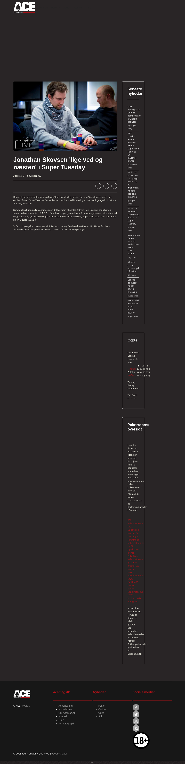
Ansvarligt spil (66, 723)
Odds (66, 7)
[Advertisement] (92, 39)
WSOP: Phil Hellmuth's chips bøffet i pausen (133, 308)
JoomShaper (60, 753)
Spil (90, 7)
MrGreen (131, 369)
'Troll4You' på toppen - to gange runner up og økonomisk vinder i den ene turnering (133, 188)
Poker (54, 7)
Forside (44, 7)
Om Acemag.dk (67, 713)
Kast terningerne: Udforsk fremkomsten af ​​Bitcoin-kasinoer (133, 117)
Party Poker (133, 539)
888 (129, 520)
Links (61, 720)
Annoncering (66, 705)
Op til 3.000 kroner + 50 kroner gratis (133, 533)
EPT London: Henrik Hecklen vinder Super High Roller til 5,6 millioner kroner (133, 150)
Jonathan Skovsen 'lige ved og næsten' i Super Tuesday (133, 219)
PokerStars (132, 556)
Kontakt (63, 716)
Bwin (129, 572)
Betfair (130, 375)
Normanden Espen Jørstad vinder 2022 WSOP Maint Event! (133, 246)
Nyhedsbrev (65, 709)
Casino (78, 7)
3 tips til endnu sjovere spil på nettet (133, 269)
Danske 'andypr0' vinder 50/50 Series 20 (133, 288)
